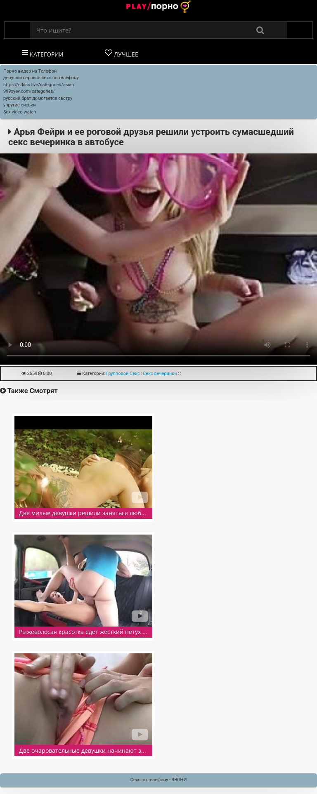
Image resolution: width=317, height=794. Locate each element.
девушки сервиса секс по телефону (41, 77)
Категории (43, 53)
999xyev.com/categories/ (29, 91)
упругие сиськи (19, 105)
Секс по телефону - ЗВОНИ (158, 779)
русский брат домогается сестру (37, 98)
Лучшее (121, 53)
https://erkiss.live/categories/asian (38, 84)
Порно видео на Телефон (30, 71)
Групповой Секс (123, 373)
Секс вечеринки (160, 373)
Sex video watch (19, 112)
